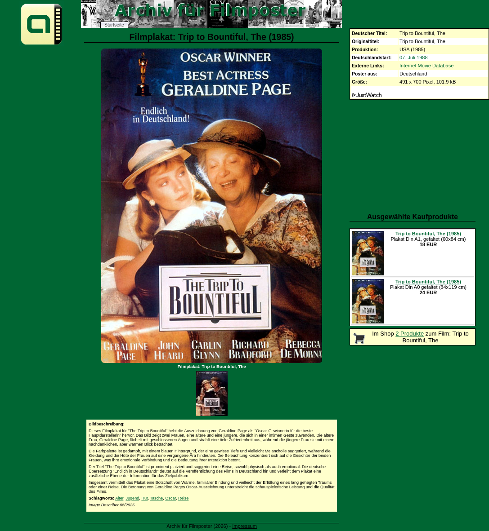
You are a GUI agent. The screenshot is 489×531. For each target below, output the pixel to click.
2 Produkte (409, 333)
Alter (119, 498)
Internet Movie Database (426, 65)
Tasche (156, 498)
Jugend (132, 498)
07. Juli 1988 (413, 57)
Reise (183, 498)
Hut (144, 498)
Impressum (244, 526)
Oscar (170, 498)
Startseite (114, 24)
